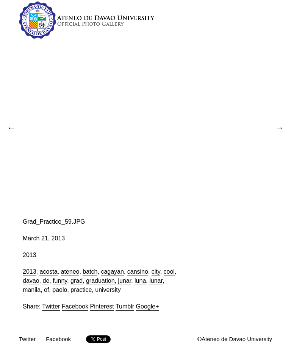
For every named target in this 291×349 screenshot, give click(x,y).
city (156, 271)
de (45, 280)
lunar (156, 280)
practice (81, 290)
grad (76, 280)
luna (140, 280)
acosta (48, 271)
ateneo (70, 271)
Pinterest (102, 306)
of (46, 290)
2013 (29, 255)
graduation (100, 280)
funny (60, 280)
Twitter (51, 306)
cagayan (112, 271)
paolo (59, 290)
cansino (137, 271)
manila (32, 290)
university (108, 290)
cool (169, 271)
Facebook (75, 306)
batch (90, 271)
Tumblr (125, 306)
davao (31, 280)
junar (124, 280)
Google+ (147, 306)
